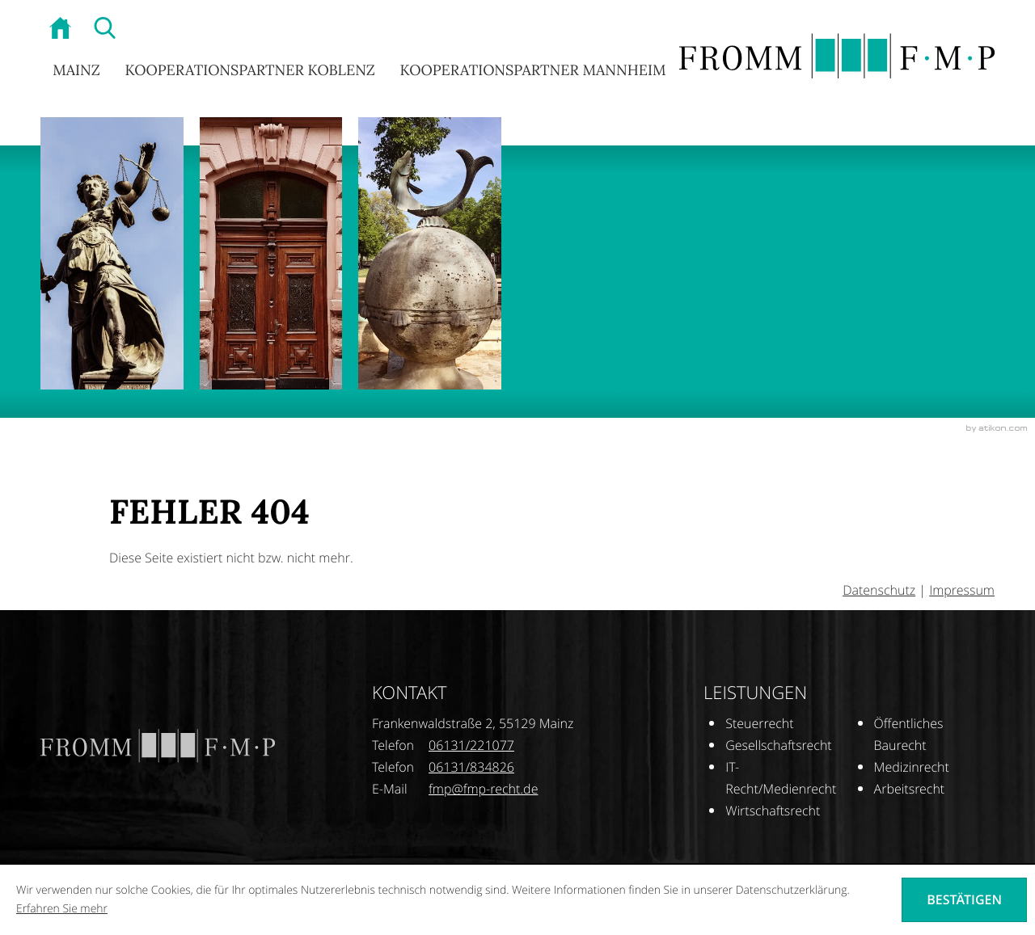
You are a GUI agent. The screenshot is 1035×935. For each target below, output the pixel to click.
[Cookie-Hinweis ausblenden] (964, 899)
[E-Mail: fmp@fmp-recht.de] (483, 789)
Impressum (962, 590)
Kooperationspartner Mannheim (532, 70)
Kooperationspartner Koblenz (249, 70)
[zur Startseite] (62, 30)
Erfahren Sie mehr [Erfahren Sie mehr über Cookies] (62, 908)
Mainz (76, 70)
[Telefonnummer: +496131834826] (471, 767)
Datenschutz (879, 590)
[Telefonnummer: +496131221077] (471, 745)
